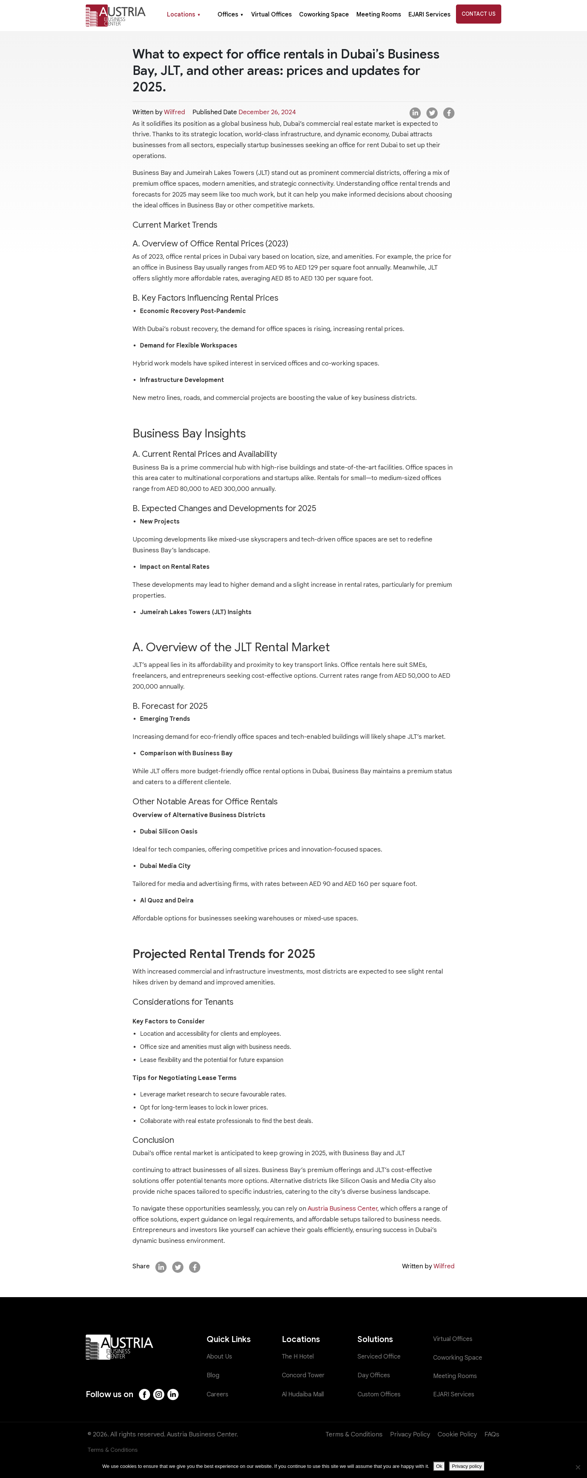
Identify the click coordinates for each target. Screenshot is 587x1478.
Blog (213, 1376)
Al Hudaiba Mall (304, 1394)
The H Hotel (299, 1357)
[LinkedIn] (174, 1394)
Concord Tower (304, 1376)
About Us (220, 1357)
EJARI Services (429, 14)
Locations (184, 14)
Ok (439, 1466)
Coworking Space (324, 14)
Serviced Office (380, 1357)
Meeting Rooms (378, 14)
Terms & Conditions (354, 1434)
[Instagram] (159, 1394)
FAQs (491, 1434)
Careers (219, 1394)
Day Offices (374, 1376)
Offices (231, 14)
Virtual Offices (271, 14)
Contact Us (479, 13)
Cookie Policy (457, 1434)
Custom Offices (380, 1394)
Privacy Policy (410, 1434)
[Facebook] (145, 1394)
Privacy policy (466, 1466)
